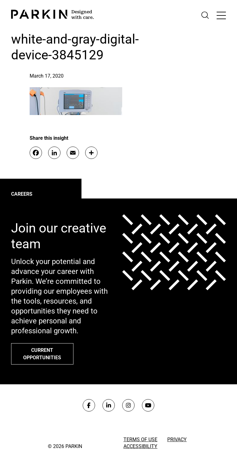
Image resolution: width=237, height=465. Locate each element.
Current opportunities (42, 353)
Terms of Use (140, 439)
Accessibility (140, 446)
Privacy (177, 439)
